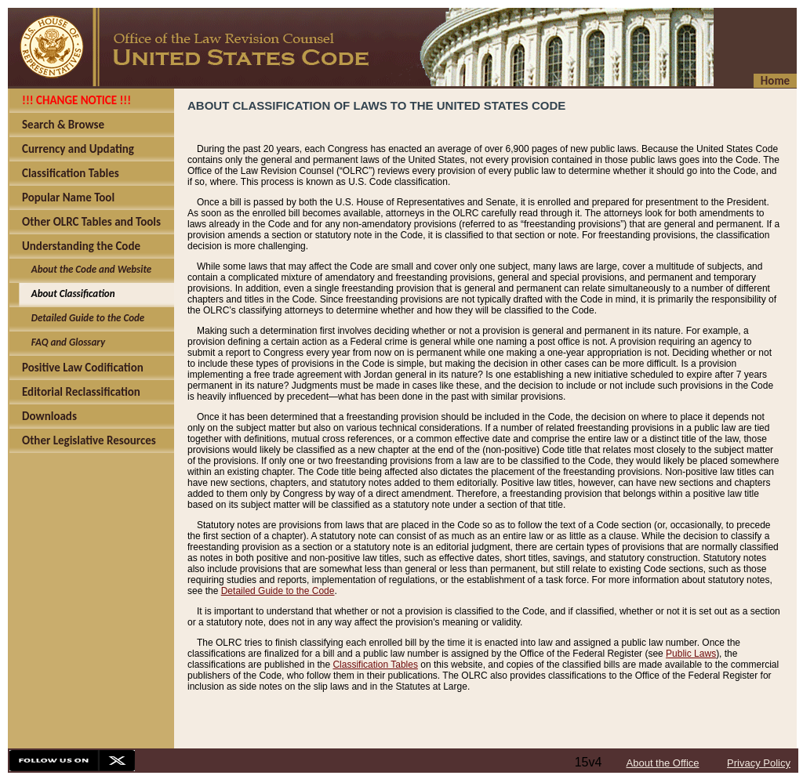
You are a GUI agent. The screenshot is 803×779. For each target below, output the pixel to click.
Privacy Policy (758, 763)
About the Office (663, 763)
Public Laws (691, 653)
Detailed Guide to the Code (278, 590)
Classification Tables (375, 664)
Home (775, 81)
